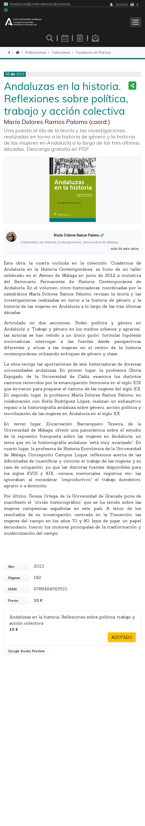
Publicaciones (35, 52)
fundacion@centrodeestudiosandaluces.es (41, 4)
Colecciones (61, 52)
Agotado (121, 637)
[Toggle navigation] (135, 22)
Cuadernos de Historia (93, 52)
